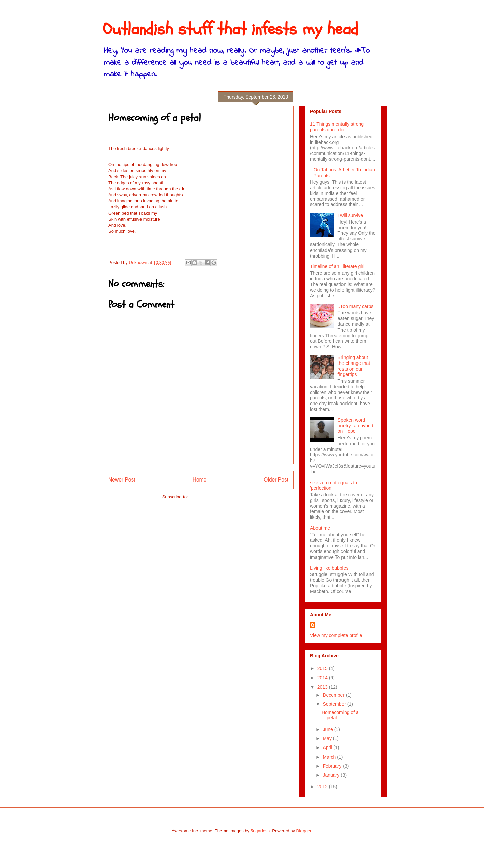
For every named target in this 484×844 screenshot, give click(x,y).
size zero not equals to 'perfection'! (333, 485)
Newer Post (121, 480)
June (328, 729)
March (330, 757)
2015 (323, 668)
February (333, 766)
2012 (323, 786)
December (334, 695)
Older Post (276, 480)
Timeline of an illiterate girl (337, 266)
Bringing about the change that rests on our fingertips (354, 366)
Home (200, 480)
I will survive (350, 215)
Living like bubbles (329, 568)
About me (320, 528)
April (328, 747)
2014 (323, 677)
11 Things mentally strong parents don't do (337, 126)
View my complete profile (336, 635)
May (328, 738)
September (335, 704)
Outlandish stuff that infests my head (230, 29)
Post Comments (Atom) (211, 496)
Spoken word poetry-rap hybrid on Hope (355, 425)
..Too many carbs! (356, 306)
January (332, 775)
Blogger (303, 830)
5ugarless (260, 830)
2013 (323, 687)
